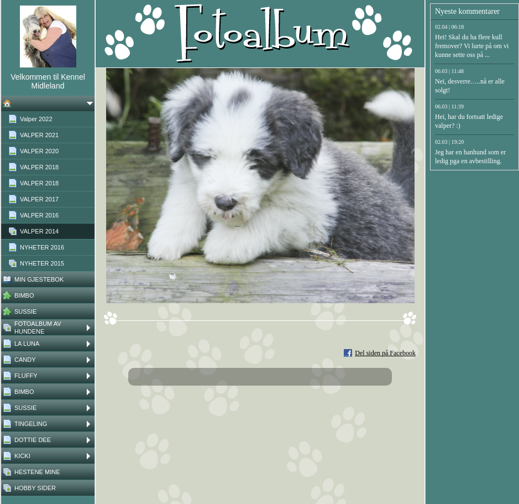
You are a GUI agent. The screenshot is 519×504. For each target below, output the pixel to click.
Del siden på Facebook (385, 353)
